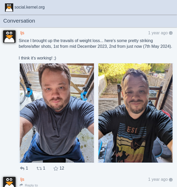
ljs (22, 33)
